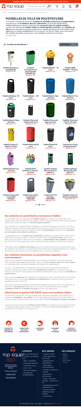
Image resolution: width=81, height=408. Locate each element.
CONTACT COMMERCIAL (71, 329)
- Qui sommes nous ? (30, 356)
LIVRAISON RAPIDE (40, 329)
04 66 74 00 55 (11, 376)
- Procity (64, 364)
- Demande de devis (30, 365)
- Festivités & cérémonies (47, 377)
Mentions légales (30, 372)
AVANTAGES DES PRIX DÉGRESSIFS (24, 330)
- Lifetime (65, 357)
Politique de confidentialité (27, 376)
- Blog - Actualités (29, 362)
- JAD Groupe (66, 362)
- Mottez (64, 359)
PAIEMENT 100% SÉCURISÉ (55, 330)
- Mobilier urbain (48, 356)
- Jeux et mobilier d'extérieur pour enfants (48, 393)
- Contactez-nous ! (29, 367)
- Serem (64, 355)
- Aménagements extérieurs (48, 359)
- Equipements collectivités (47, 364)
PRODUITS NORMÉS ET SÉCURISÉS (8, 330)
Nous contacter (11, 379)
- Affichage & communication (48, 368)
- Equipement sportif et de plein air (50, 388)
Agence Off (57, 405)
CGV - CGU (27, 370)
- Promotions (47, 398)
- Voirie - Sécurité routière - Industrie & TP (50, 382)
